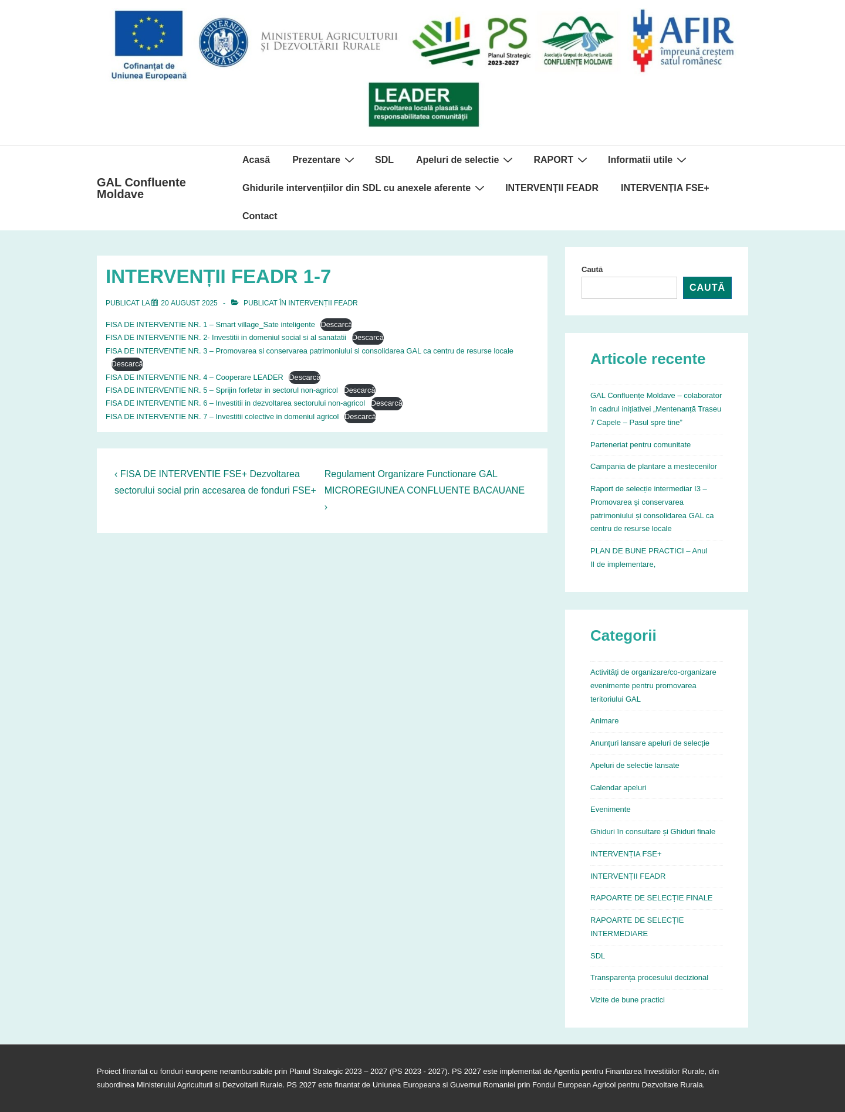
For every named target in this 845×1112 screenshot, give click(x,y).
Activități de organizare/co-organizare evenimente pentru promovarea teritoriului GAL (653, 685)
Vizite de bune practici (627, 999)
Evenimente (610, 809)
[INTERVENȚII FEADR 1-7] (189, 303)
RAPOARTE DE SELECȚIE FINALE (651, 897)
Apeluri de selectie (466, 159)
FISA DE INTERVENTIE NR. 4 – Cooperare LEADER (194, 377)
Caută (592, 269)
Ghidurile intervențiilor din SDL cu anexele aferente (365, 187)
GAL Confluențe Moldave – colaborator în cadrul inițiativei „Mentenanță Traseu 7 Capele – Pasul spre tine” (656, 409)
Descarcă (336, 324)
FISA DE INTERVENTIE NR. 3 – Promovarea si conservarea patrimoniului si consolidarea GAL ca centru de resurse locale (309, 350)
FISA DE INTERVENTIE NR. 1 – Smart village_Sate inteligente (210, 324)
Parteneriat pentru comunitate (640, 444)
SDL (384, 160)
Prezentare (324, 159)
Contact (260, 216)
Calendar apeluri (618, 787)
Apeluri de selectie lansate (635, 765)
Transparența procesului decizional (649, 977)
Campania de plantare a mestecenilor (653, 466)
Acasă (256, 160)
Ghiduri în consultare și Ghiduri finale (652, 831)
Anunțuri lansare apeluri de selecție (649, 743)
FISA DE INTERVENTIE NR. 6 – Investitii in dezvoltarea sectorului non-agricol (235, 403)
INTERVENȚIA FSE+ (665, 188)
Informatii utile (648, 159)
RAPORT (561, 159)
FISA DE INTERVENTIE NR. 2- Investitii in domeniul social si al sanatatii (226, 337)
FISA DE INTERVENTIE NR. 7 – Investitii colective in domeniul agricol (222, 416)
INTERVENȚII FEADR (552, 188)
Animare (604, 720)
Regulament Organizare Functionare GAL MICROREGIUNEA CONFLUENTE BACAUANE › (425, 490)
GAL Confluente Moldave (141, 188)
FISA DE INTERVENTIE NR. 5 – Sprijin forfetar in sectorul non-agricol (222, 390)
